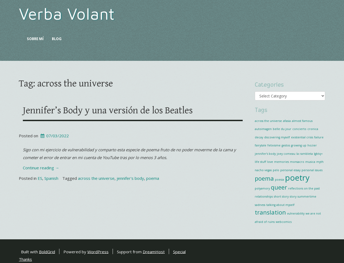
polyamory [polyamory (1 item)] (262, 188)
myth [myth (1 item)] (320, 162)
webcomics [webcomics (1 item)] (284, 222)
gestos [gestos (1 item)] (286, 145)
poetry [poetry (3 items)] (297, 177)
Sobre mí (35, 39)
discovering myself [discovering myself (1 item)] (277, 137)
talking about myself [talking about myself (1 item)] (280, 205)
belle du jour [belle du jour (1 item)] (282, 129)
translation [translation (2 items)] (270, 212)
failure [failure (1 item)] (319, 137)
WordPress (98, 251)
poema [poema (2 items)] (264, 178)
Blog (57, 39)
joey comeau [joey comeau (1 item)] (286, 154)
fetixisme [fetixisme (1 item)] (274, 145)
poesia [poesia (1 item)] (279, 179)
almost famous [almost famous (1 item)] (302, 121)
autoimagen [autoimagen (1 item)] (263, 129)
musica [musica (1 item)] (310, 162)
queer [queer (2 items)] (279, 187)
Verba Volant (67, 13)
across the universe (96, 178)
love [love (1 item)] (270, 162)
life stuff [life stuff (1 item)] (260, 162)
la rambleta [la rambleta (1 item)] (304, 154)
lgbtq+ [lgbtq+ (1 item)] (318, 154)
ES (40, 178)
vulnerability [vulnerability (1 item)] (295, 213)
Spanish (51, 178)
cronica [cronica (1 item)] (312, 129)
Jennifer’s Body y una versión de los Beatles (108, 110)
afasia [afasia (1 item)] (287, 121)
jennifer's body (130, 178)
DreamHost (154, 251)
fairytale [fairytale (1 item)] (260, 145)
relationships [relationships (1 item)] (264, 196)
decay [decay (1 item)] (259, 137)
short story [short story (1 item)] (281, 196)
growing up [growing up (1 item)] (298, 145)
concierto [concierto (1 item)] (299, 129)
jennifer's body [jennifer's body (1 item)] (265, 154)
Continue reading (41, 167)
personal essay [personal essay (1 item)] (290, 170)
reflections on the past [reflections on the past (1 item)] (304, 188)
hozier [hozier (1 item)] (312, 145)
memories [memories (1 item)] (281, 162)
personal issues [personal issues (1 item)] (312, 170)
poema (152, 178)
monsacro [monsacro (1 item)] (297, 162)
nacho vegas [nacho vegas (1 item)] (263, 170)
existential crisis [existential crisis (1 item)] (302, 137)
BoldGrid (47, 251)
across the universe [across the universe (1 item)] (268, 121)
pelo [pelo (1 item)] (276, 170)
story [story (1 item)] (293, 196)
